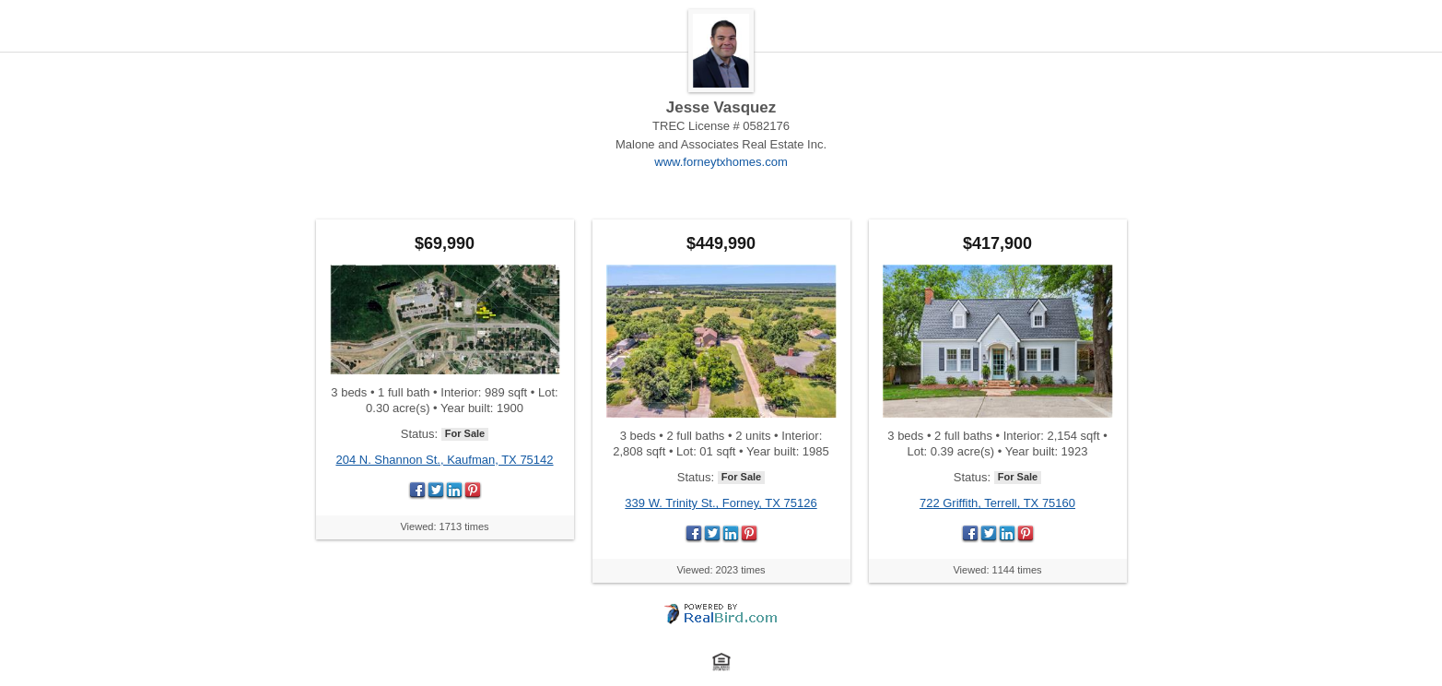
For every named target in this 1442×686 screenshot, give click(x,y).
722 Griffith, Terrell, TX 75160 (997, 503)
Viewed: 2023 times (720, 569)
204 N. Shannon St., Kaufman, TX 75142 (444, 460)
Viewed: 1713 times (444, 526)
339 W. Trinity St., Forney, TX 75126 (720, 503)
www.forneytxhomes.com (721, 162)
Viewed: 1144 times (997, 569)
